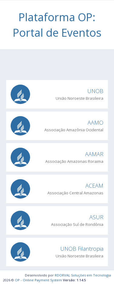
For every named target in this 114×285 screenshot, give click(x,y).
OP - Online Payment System (38, 280)
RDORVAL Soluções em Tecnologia (83, 275)
